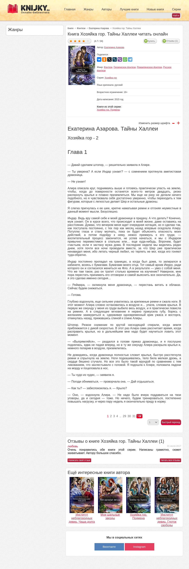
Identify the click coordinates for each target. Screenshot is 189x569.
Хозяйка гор (111, 77)
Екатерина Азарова (99, 28)
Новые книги (155, 9)
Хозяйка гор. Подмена (108, 110)
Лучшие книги (129, 9)
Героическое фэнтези (125, 67)
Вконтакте (109, 546)
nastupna (139, 416)
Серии (176, 9)
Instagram (139, 546)
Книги (70, 28)
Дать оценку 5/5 (88, 40)
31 (134, 416)
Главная (69, 9)
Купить (151, 41)
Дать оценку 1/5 (71, 40)
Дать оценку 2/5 (75, 40)
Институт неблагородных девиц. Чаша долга (82, 518)
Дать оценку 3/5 (79, 40)
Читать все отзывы (170, 460)
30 (129, 416)
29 (124, 416)
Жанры (88, 9)
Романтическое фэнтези (149, 67)
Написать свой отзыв (79, 460)
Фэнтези (81, 28)
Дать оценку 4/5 (83, 40)
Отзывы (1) (172, 41)
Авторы (107, 9)
